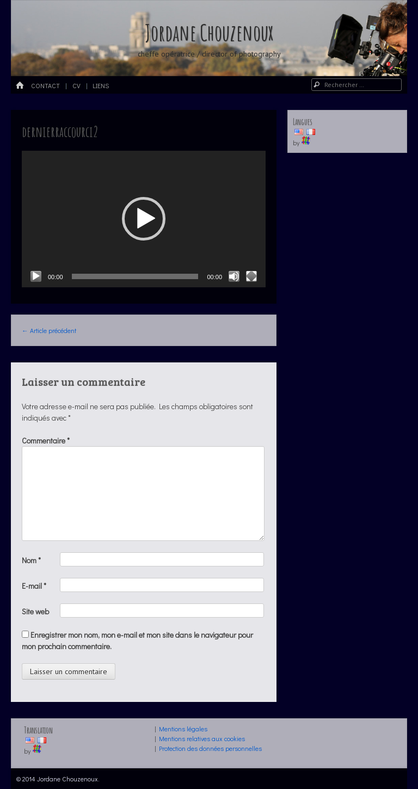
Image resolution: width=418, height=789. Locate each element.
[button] (143, 219)
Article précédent (49, 330)
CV (76, 85)
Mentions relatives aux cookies (202, 738)
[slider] (135, 276)
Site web (35, 611)
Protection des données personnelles (210, 748)
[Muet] (234, 276)
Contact (45, 85)
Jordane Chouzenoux (209, 32)
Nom (31, 560)
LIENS (101, 85)
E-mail (34, 586)
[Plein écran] (251, 276)
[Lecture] (35, 276)
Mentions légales (183, 728)
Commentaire (46, 440)
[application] (144, 219)
